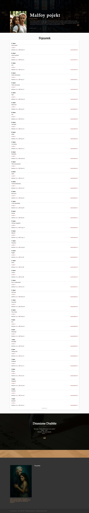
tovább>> (13, 47)
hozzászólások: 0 (74, 49)
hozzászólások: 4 (74, 217)
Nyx (17, 49)
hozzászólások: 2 (74, 59)
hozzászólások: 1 (74, 79)
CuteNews (46, 408)
